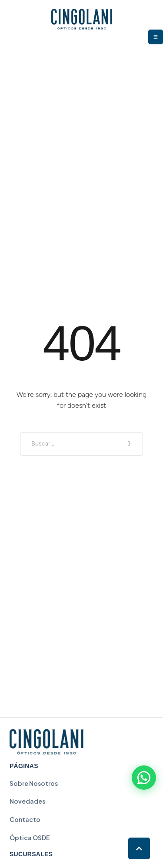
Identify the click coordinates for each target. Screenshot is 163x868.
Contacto (25, 819)
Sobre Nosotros (34, 783)
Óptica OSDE (30, 837)
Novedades (27, 801)
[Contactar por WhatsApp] (144, 777)
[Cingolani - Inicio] (46, 742)
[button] (139, 848)
